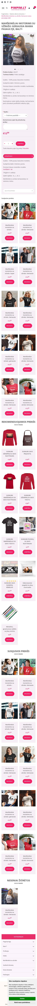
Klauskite (26, 148)
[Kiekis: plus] (12, 143)
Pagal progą (7, 941)
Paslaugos (6, 974)
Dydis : (6, 112)
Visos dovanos (7, 970)
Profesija (6, 951)
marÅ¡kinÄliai (7, 169)
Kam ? (5, 946)
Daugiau (10, 238)
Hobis (5, 956)
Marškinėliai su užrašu (10, 960)
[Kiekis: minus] (4, 143)
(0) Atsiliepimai (10, 191)
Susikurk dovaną (8, 965)
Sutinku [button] (22, 998)
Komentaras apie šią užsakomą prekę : (14, 121)
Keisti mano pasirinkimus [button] (22, 1002)
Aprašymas (8, 156)
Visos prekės (18, 425)
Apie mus (7, 986)
